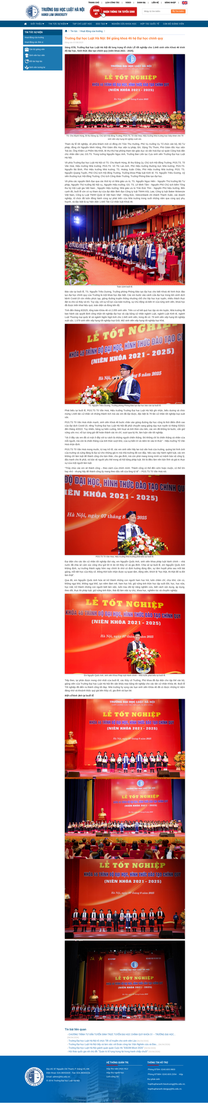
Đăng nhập (170, 2)
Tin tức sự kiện (57, 24)
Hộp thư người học (115, 1072)
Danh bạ (141, 2)
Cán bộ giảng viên (35, 49)
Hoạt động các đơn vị (34, 42)
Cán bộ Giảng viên (173, 24)
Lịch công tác (112, 2)
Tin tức (74, 31)
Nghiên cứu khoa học (124, 24)
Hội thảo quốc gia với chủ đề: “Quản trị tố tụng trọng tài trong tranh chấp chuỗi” (108, 1051)
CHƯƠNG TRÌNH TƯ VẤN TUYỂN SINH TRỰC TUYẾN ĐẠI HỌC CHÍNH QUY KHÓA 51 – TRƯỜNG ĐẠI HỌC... (122, 1034)
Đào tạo (100, 24)
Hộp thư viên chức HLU (117, 1069)
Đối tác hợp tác (33, 61)
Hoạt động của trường (34, 37)
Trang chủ (93, 2)
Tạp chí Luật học (82, 24)
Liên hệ (155, 2)
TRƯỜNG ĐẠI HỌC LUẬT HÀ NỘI (62, 9)
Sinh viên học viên (35, 55)
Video (128, 2)
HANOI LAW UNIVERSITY (54, 14)
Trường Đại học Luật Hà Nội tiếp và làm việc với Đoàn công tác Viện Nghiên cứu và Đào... (113, 1044)
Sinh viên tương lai (35, 67)
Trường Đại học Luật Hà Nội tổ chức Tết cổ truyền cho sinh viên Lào (102, 1040)
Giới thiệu (36, 24)
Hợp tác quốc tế (149, 24)
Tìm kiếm (178, 11)
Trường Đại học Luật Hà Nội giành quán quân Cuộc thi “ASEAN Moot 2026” (106, 1048)
